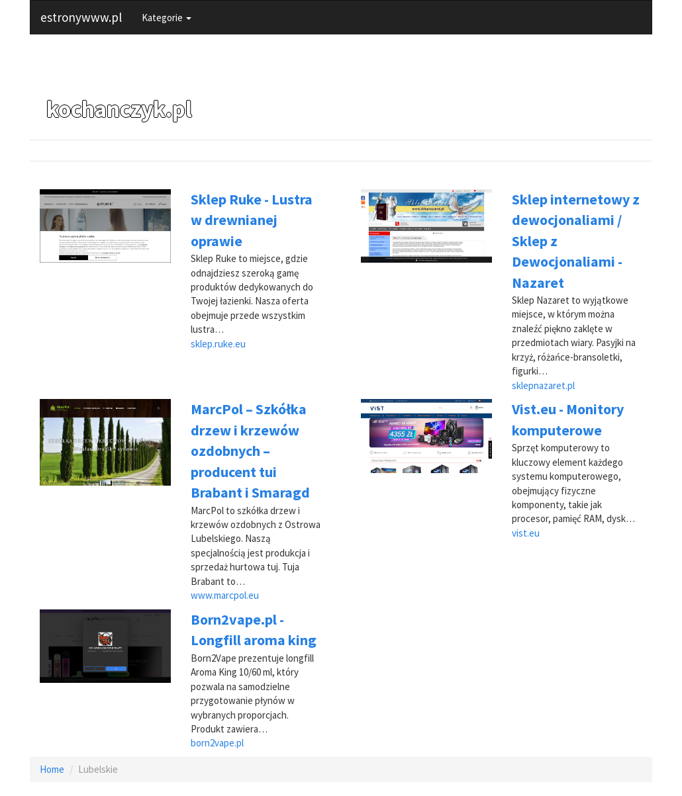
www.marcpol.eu (225, 595)
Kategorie (166, 17)
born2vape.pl (217, 742)
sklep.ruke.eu (218, 343)
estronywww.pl (81, 17)
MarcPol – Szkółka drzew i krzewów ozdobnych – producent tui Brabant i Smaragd (250, 451)
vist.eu (526, 533)
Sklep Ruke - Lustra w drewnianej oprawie (252, 220)
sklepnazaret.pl (543, 385)
